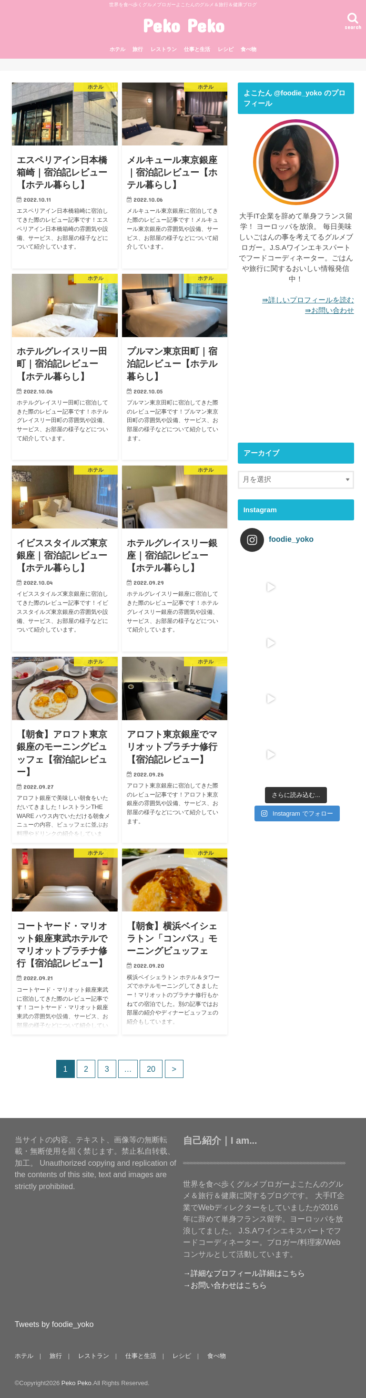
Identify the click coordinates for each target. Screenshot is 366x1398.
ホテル (117, 49)
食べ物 (248, 49)
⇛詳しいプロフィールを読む (308, 300)
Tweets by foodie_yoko (54, 1324)
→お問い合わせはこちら (225, 1285)
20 (151, 1069)
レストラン (164, 49)
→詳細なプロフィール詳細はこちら (244, 1273)
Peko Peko (183, 25)
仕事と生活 (197, 49)
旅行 (137, 49)
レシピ (226, 49)
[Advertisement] (296, 384)
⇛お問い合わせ (329, 310)
